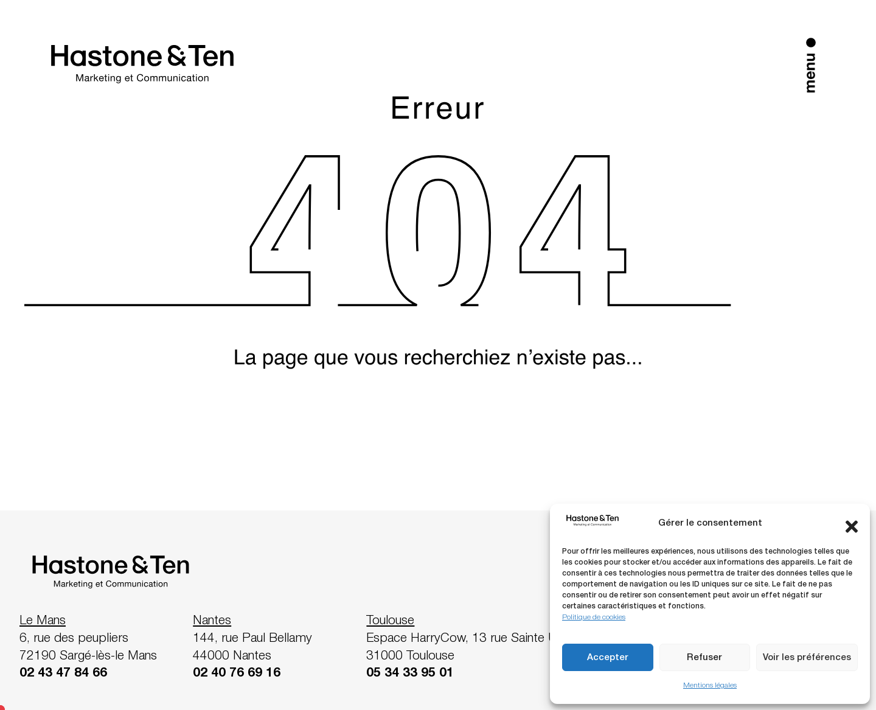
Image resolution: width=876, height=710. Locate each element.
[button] (852, 524)
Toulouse (390, 621)
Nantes (212, 621)
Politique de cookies (593, 617)
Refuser (704, 657)
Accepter (607, 657)
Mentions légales (710, 685)
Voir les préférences (807, 657)
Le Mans (42, 621)
